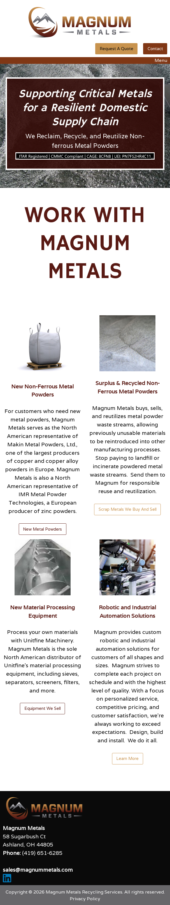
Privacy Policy (85, 899)
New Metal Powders (42, 529)
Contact (155, 48)
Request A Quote (116, 48)
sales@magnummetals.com (38, 869)
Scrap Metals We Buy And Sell (128, 509)
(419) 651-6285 (42, 853)
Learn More (127, 758)
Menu (158, 60)
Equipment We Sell (42, 708)
